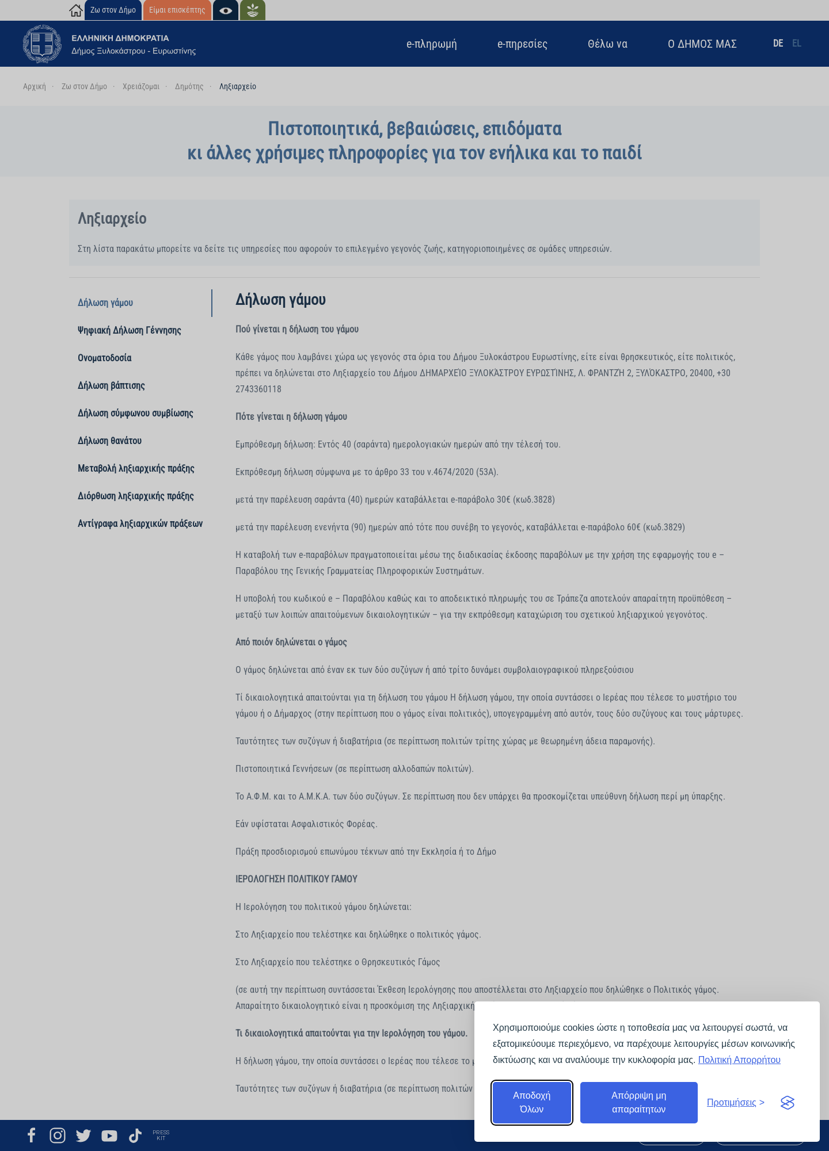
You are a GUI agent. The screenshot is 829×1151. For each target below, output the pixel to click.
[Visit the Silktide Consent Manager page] (787, 1102)
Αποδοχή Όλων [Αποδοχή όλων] (531, 1102)
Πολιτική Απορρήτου (739, 1060)
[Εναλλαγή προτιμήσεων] (736, 1102)
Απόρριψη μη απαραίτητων (638, 1102)
